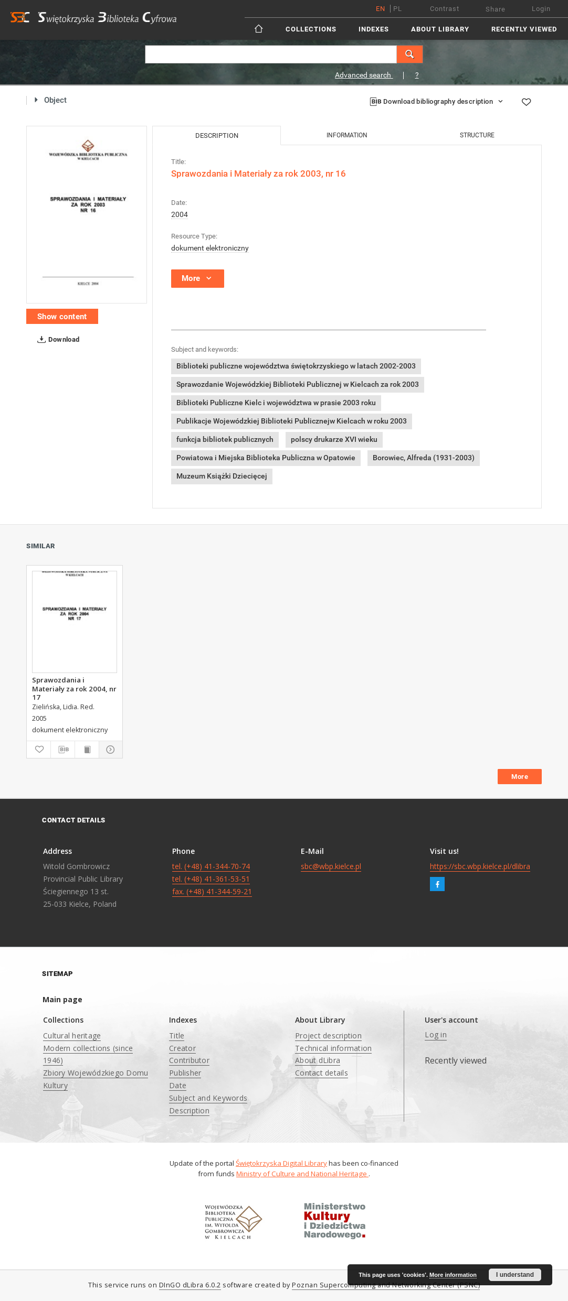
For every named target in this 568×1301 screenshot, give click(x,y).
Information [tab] (347, 135)
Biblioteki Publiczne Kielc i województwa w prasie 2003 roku (276, 402)
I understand (515, 1274)
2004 (179, 214)
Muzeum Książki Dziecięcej (221, 476)
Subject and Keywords (208, 1098)
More (519, 776)
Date (177, 1085)
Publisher (185, 1073)
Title (176, 1035)
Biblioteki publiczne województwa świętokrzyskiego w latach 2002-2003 (296, 366)
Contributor (189, 1060)
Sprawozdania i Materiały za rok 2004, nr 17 (74, 688)
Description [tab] (216, 135)
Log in (436, 1034)
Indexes (374, 29)
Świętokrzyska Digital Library (281, 1163)
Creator (182, 1048)
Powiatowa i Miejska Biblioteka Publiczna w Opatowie (265, 457)
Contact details (321, 1073)
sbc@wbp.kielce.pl (331, 866)
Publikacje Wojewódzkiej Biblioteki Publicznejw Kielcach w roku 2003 (291, 421)
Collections (311, 29)
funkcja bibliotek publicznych (225, 439)
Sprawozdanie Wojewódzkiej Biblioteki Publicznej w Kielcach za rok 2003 (297, 384)
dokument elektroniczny (210, 248)
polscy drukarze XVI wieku (334, 439)
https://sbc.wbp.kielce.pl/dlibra (480, 866)
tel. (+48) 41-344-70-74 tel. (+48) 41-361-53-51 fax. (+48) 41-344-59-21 (212, 878)
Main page (62, 999)
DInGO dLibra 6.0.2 (190, 1285)
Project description (328, 1035)
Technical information (333, 1048)
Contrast (444, 9)
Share (496, 9)
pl (397, 9)
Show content (62, 316)
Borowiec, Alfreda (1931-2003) (424, 457)
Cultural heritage (72, 1035)
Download (56, 339)
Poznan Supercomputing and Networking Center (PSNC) (386, 1285)
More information (453, 1275)
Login (541, 9)
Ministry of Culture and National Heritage (302, 1173)
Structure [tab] (477, 135)
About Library (440, 29)
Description (189, 1110)
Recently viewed (524, 29)
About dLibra (317, 1060)
